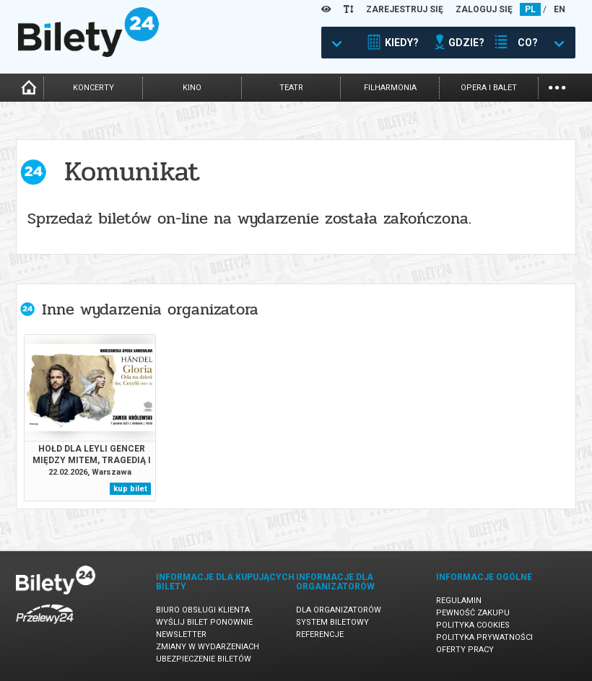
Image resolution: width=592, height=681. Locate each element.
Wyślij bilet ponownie (204, 622)
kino (192, 87)
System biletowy (332, 622)
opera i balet (489, 87)
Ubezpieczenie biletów (203, 659)
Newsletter (181, 634)
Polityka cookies (473, 625)
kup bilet (130, 488)
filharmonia (390, 87)
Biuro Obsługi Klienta (203, 610)
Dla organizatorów (338, 610)
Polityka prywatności (484, 637)
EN (559, 9)
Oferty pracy (465, 649)
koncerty (93, 87)
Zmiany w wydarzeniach (207, 646)
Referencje (320, 634)
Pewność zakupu (473, 613)
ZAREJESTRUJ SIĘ (404, 9)
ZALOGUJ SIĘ (484, 9)
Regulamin (459, 600)
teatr (291, 87)
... (557, 86)
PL (530, 9)
